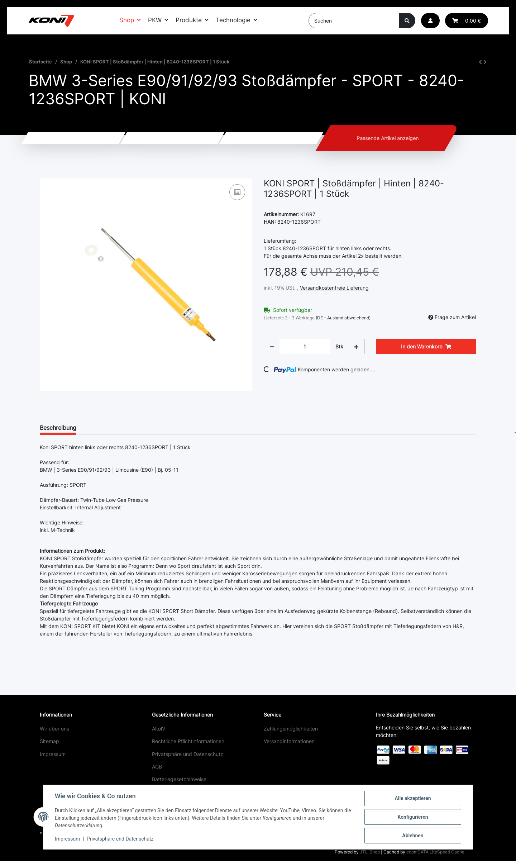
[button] (430, 20)
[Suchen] (354, 20)
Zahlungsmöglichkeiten (291, 729)
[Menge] (305, 346)
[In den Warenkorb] (45, 175)
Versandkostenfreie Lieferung (334, 288)
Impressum (53, 754)
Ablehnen (412, 835)
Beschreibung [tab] (58, 427)
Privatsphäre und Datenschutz (187, 754)
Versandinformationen (289, 741)
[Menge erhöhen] (356, 346)
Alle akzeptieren (413, 798)
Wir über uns (54, 729)
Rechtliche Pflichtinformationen (188, 741)
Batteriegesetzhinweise (179, 779)
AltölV (158, 729)
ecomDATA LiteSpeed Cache (435, 852)
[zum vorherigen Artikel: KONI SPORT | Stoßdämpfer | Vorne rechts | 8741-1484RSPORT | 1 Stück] (480, 62)
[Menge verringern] (272, 346)
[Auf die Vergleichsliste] (237, 192)
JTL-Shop (370, 852)
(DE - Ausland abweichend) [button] (343, 317)
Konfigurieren (412, 817)
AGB (157, 767)
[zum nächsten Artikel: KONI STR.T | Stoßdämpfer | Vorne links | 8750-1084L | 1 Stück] (485, 62)
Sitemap (49, 741)
